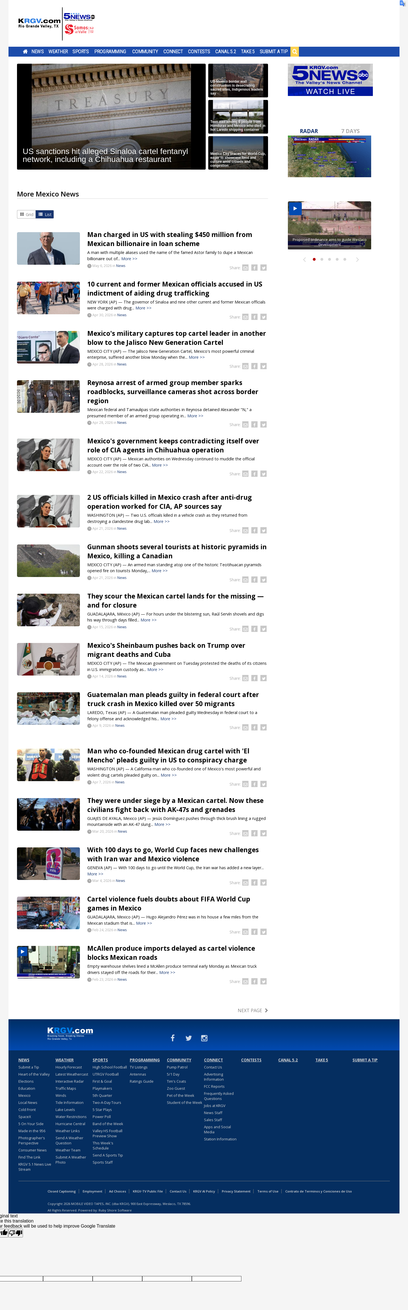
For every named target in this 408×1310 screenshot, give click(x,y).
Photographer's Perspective (31, 1140)
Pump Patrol (177, 1067)
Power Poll (102, 1116)
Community (145, 51)
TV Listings (139, 1067)
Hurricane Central (70, 1123)
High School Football (110, 1067)
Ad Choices (117, 1191)
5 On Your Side (31, 1123)
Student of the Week (184, 1102)
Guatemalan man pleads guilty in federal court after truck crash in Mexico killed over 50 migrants (173, 699)
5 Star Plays (102, 1109)
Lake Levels (65, 1109)
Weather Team (68, 1150)
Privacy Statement (236, 1191)
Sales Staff (213, 1119)
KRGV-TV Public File (148, 1191)
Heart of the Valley (34, 1074)
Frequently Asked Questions (219, 1096)
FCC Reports (214, 1086)
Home (25, 51)
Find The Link (29, 1157)
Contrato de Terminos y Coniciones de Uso (318, 1191)
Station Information (220, 1139)
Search (294, 51)
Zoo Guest (176, 1088)
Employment (92, 1191)
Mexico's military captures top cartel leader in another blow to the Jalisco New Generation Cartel (176, 338)
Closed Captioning (62, 1191)
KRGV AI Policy (204, 1191)
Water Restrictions (71, 1116)
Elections (26, 1081)
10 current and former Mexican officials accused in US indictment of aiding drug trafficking (174, 288)
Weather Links (68, 1130)
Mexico (24, 1095)
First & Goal (102, 1081)
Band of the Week (108, 1123)
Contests (199, 51)
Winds (61, 1095)
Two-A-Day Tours (107, 1102)
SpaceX (24, 1116)
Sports (81, 51)
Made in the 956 (31, 1130)
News (37, 51)
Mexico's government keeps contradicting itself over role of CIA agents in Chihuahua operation (173, 445)
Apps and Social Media (217, 1129)
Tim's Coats (176, 1081)
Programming (110, 51)
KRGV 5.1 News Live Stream (34, 1167)
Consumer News (32, 1150)
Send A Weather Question (69, 1140)
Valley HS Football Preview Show (107, 1133)
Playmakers (102, 1088)
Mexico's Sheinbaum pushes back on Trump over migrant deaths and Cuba (166, 650)
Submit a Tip (273, 51)
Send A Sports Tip (108, 1155)
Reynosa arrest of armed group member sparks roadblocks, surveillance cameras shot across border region (172, 391)
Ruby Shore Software (115, 1210)
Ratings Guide (142, 1081)
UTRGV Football (106, 1074)
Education (26, 1088)
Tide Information (70, 1102)
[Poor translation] (15, 1233)
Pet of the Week (180, 1095)
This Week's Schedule (103, 1145)
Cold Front (27, 1109)
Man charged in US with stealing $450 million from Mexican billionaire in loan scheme (169, 239)
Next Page (250, 1010)
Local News (27, 1102)
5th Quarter (102, 1095)
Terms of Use (268, 1191)
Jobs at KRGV (215, 1105)
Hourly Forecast (69, 1067)
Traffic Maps (66, 1088)
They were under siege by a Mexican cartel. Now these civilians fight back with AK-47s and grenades (175, 805)
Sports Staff (103, 1162)
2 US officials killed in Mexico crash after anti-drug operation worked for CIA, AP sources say (169, 502)
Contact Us (213, 1067)
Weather (58, 51)
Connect (173, 51)
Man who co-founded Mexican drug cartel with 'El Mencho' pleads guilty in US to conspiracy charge (168, 755)
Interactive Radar (70, 1081)
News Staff (213, 1112)
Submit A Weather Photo (71, 1160)
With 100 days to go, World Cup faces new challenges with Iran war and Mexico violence (173, 854)
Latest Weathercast (72, 1074)
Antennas (138, 1074)
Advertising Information (214, 1077)
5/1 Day (173, 1074)
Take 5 (248, 51)
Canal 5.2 (225, 51)
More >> (129, 258)
